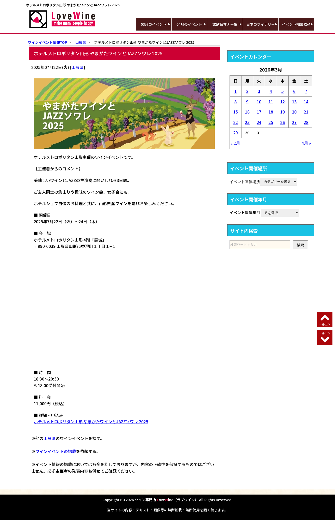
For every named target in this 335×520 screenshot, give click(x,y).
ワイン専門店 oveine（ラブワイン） (166, 499)
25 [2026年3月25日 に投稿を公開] (271, 122)
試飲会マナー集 (224, 24)
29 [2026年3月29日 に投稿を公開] (235, 133)
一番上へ (324, 324)
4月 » (306, 143)
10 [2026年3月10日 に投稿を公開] (259, 102)
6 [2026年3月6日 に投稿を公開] (294, 91)
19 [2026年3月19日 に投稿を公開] (282, 112)
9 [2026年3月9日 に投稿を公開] (247, 102)
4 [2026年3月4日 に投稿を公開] (271, 91)
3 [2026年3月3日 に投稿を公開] (259, 91)
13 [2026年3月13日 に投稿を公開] (294, 102)
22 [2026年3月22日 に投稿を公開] (235, 122)
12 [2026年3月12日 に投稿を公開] (282, 102)
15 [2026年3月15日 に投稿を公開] (235, 112)
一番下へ (324, 333)
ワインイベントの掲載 (55, 451)
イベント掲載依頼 (296, 24)
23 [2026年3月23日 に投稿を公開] (247, 122)
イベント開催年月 (245, 212)
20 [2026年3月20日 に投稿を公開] (294, 112)
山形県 (77, 67)
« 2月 (235, 143)
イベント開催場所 (245, 181)
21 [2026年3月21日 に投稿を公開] (306, 112)
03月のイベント (153, 24)
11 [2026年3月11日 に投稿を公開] (271, 102)
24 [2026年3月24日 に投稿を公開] (259, 122)
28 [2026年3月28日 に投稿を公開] (306, 122)
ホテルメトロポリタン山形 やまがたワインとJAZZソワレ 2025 (91, 421)
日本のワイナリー (260, 24)
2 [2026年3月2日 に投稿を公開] (247, 91)
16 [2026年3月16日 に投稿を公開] (247, 112)
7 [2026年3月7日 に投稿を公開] (306, 91)
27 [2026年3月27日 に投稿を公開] (294, 122)
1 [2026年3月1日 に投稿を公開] (235, 91)
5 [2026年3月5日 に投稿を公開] (283, 91)
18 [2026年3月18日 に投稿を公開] (271, 112)
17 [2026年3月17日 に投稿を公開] (259, 112)
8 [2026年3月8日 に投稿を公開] (235, 102)
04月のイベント (189, 24)
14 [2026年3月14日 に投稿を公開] (306, 102)
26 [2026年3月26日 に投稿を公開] (282, 122)
